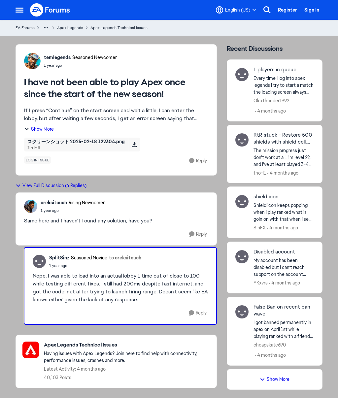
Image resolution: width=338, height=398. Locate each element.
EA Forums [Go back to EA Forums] (25, 27)
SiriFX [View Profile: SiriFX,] (260, 228)
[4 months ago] (270, 111)
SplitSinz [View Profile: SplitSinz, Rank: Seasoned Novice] (59, 258)
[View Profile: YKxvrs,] (242, 256)
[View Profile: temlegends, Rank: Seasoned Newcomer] (32, 61)
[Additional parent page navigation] (46, 27)
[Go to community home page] (50, 10)
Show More (39, 129)
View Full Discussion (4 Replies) (51, 185)
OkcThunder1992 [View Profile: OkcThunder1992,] (271, 101)
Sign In (311, 10)
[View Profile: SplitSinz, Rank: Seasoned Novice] (39, 261)
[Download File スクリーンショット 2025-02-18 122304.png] (134, 144)
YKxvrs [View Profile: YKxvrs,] (261, 283)
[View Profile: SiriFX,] (242, 201)
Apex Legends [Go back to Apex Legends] (70, 27)
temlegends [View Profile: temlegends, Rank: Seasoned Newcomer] (57, 57)
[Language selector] (236, 10)
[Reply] (198, 160)
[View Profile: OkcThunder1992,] (242, 74)
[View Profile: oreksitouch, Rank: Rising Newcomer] (30, 206)
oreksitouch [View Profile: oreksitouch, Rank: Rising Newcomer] (54, 203)
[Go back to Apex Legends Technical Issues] (127, 345)
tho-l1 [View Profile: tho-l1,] (260, 173)
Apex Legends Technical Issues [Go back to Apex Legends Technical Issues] (119, 27)
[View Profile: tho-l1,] (242, 140)
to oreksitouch (125, 258)
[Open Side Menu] (19, 10)
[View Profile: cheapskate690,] (242, 311)
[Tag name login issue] (37, 160)
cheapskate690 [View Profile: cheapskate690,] (270, 345)
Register (287, 10)
